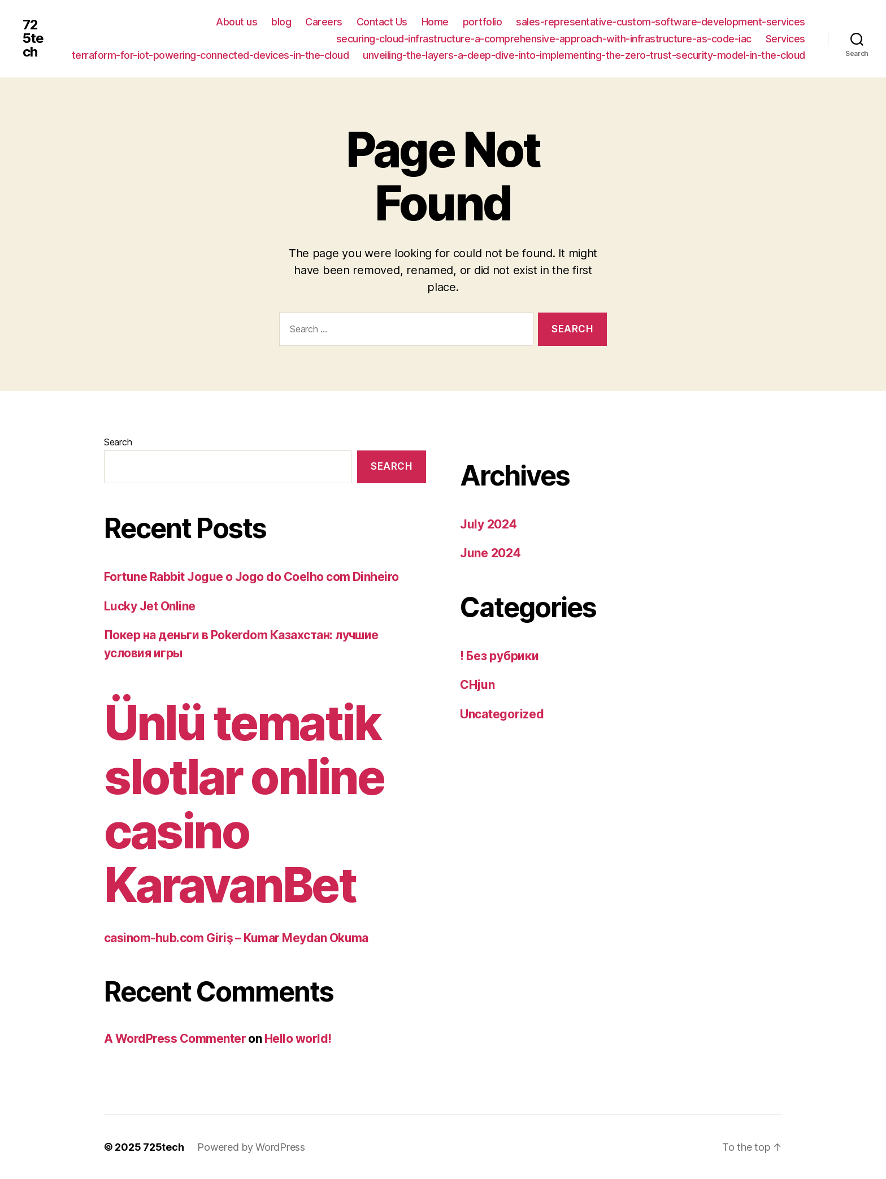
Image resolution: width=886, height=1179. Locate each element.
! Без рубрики (499, 656)
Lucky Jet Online (150, 606)
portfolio (482, 22)
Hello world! (298, 1038)
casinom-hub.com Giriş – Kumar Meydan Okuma (236, 938)
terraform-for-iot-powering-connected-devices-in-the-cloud (210, 55)
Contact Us (382, 22)
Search (118, 442)
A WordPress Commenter (175, 1038)
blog (281, 22)
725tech (33, 38)
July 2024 (488, 524)
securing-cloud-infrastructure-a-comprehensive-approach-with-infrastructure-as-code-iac (544, 39)
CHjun (477, 685)
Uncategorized (502, 714)
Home (435, 22)
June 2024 (490, 553)
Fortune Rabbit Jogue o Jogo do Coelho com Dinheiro (251, 577)
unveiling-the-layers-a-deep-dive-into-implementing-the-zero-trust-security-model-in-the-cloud (584, 55)
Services (785, 39)
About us (236, 22)
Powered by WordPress (251, 1147)
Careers (323, 22)
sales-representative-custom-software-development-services (660, 22)
